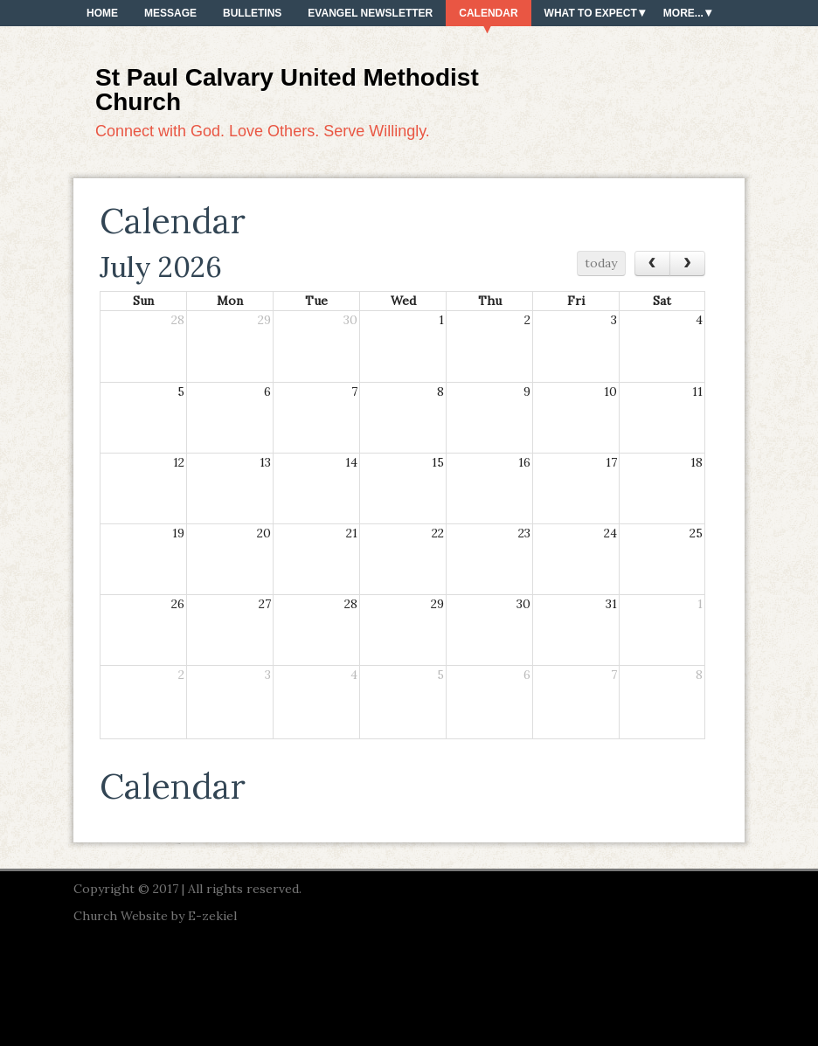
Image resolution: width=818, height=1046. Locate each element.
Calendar (488, 13)
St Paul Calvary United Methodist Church (287, 89)
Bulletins (252, 13)
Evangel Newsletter (370, 13)
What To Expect (590, 13)
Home (102, 13)
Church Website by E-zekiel (155, 916)
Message (170, 13)
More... (683, 13)
